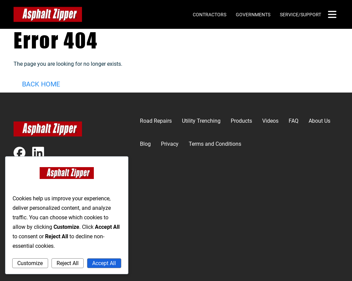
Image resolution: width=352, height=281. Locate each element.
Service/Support (300, 14)
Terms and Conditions (215, 144)
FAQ (293, 121)
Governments (253, 14)
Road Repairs (156, 121)
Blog (145, 144)
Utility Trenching (201, 121)
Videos (270, 121)
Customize (30, 263)
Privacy (170, 144)
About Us (319, 121)
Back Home (41, 84)
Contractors (209, 14)
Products (241, 121)
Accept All (104, 263)
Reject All (68, 263)
